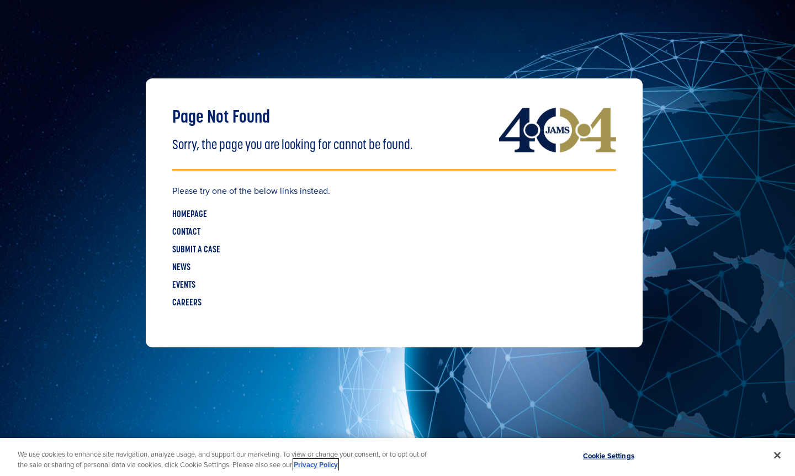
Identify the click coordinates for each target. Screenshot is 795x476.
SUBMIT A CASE (196, 250)
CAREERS (187, 303)
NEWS (181, 267)
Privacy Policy (316, 464)
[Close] (777, 455)
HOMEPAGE (189, 214)
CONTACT (186, 232)
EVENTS (183, 285)
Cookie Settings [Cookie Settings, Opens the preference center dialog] (608, 456)
